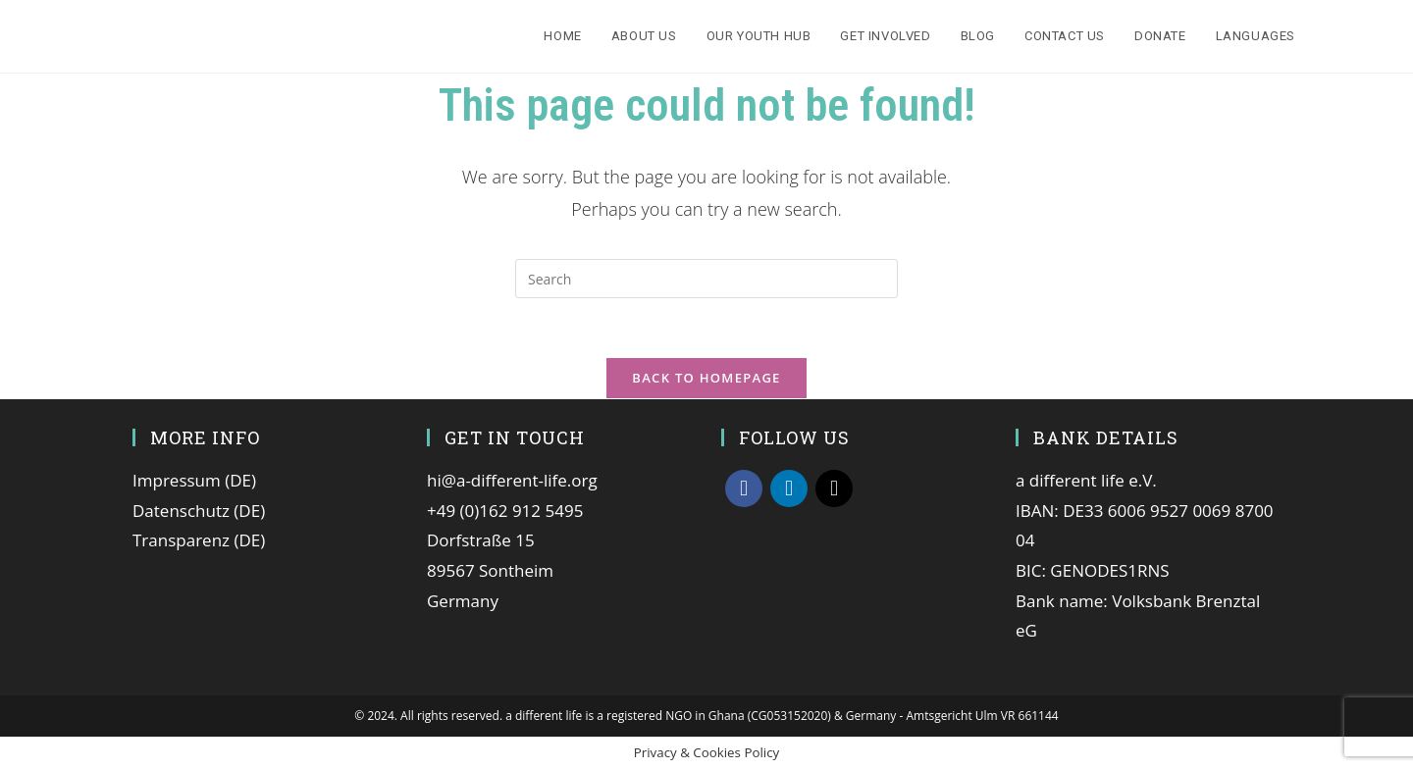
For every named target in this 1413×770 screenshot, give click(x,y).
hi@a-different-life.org (512, 480)
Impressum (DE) (194, 480)
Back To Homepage (706, 377)
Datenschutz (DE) (198, 510)
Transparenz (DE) (198, 540)
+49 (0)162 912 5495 (505, 510)
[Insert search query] (706, 278)
